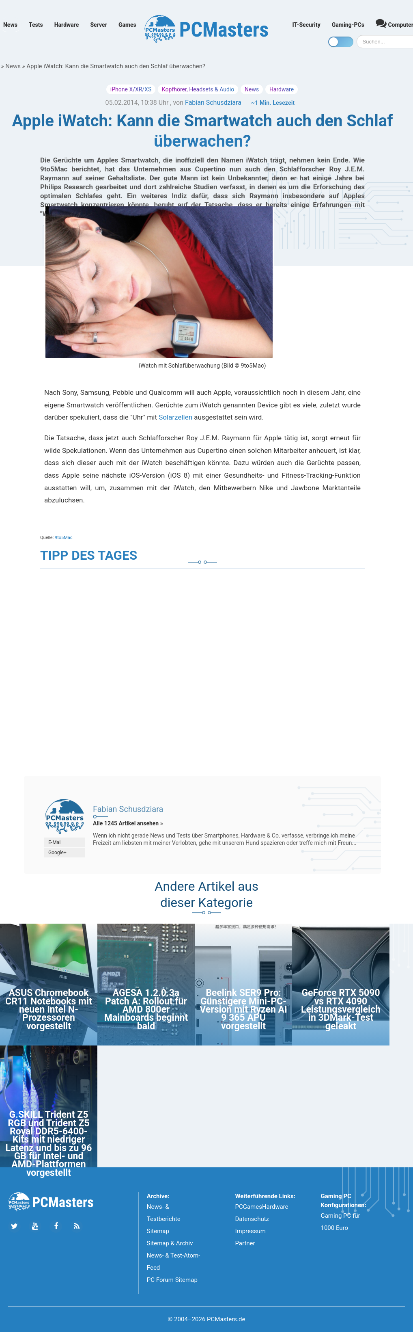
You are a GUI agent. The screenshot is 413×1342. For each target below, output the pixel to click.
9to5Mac (63, 537)
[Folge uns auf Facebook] (55, 1226)
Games (127, 25)
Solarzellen (175, 417)
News (10, 25)
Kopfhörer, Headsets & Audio (198, 89)
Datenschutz (252, 1219)
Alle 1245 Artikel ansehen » (128, 823)
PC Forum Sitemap (172, 1280)
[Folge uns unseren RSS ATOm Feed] (76, 1226)
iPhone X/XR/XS (130, 89)
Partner (245, 1243)
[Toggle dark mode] (340, 42)
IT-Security (307, 25)
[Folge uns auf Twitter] (14, 1226)
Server (98, 25)
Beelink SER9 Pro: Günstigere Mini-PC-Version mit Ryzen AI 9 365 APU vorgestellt (243, 1009)
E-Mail (55, 842)
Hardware (66, 25)
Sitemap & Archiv (170, 1243)
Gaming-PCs (348, 25)
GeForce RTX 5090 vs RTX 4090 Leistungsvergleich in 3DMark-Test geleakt (341, 1009)
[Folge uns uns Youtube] (35, 1226)
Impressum (250, 1231)
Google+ (57, 852)
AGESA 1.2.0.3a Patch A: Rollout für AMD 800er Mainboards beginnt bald (146, 1009)
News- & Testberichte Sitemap (164, 1219)
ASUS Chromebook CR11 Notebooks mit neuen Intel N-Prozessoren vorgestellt (48, 1009)
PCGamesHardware (261, 1206)
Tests (36, 25)
